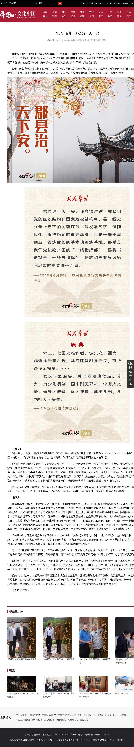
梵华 (82, 12)
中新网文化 (61, 720)
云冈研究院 (122, 715)
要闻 (45, 12)
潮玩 (64, 12)
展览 (64, 16)
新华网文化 (37, 720)
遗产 (101, 16)
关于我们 (29, 735)
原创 (54, 12)
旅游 (128, 12)
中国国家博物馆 (23, 720)
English (82, 3)
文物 (101, 12)
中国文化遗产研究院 (67, 715)
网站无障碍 (130, 376)
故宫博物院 (98, 715)
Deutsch (98, 3)
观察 (54, 16)
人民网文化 (49, 720)
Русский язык (115, 3)
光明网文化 (73, 720)
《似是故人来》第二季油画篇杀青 (22, 659)
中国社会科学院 (84, 715)
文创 (91, 16)
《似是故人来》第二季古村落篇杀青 (59, 659)
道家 (82, 16)
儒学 (73, 12)
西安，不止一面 (122, 693)
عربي (131, 3)
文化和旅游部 (22, 715)
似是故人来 (16, 611)
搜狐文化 (84, 720)
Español (125, 3)
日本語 (105, 3)
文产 (110, 12)
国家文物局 (35, 715)
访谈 (119, 16)
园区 (128, 16)
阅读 (73, 16)
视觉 (45, 16)
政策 (110, 16)
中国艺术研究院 (49, 715)
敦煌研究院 (110, 715)
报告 (119, 12)
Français (90, 3)
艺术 (91, 12)
